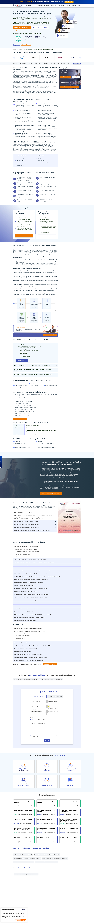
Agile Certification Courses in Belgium (23, 852)
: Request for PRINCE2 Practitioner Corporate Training (27, 33)
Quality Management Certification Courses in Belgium (54, 855)
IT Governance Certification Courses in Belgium (46, 859)
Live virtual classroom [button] (53, 709)
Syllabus (30, 63)
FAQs (69, 63)
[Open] (45, 710)
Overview (15, 63)
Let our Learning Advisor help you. (28, 332)
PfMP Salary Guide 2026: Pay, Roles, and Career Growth (26, 871)
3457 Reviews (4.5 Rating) (26, 31)
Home (14, 49)
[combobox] (38, 710)
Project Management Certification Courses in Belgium (30, 49)
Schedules (53, 63)
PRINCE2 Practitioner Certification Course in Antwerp (25, 676)
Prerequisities (37, 63)
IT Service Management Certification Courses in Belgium (27, 855)
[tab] (39, 694)
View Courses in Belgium (19, 49)
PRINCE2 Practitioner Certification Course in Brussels (50, 676)
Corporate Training (61, 63)
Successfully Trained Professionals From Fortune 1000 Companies (37, 52)
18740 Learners (41, 31)
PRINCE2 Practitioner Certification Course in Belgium (45, 49)
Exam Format (45, 63)
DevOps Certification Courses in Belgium (23, 859)
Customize (18, 920)
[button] (22, 27)
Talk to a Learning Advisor (0, 462)
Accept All (24, 920)
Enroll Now (69, 1)
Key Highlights (23, 63)
